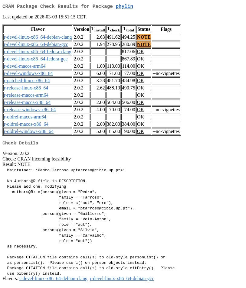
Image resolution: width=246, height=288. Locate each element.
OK (140, 52)
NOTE (144, 38)
